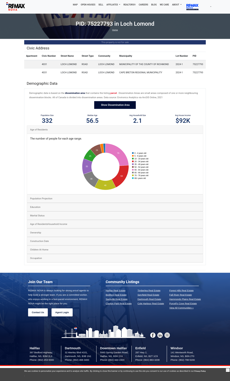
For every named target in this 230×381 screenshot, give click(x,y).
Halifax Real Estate (116, 290)
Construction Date (39, 241)
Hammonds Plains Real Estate (185, 299)
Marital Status (37, 215)
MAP (75, 4)
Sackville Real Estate (117, 299)
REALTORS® (129, 4)
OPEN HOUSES (88, 4)
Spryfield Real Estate (148, 294)
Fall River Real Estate (180, 294)
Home (115, 30)
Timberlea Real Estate (149, 290)
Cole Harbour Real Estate (151, 303)
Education (35, 207)
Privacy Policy (30, 375)
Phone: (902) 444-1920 (112, 360)
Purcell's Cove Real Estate (183, 303)
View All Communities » (181, 308)
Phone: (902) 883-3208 (147, 360)
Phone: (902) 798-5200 (183, 360)
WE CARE (164, 4)
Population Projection (41, 198)
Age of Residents (39, 129)
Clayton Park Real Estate (119, 303)
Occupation (36, 258)
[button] (113, 4)
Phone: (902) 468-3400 (77, 360)
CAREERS (143, 4)
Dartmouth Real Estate (149, 299)
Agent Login (62, 312)
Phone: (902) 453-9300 (42, 360)
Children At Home (39, 249)
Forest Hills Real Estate (181, 290)
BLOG (154, 4)
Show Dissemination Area (115, 104)
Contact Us (38, 312)
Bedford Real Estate (116, 294)
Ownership (35, 232)
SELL (100, 4)
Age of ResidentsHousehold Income (48, 224)
